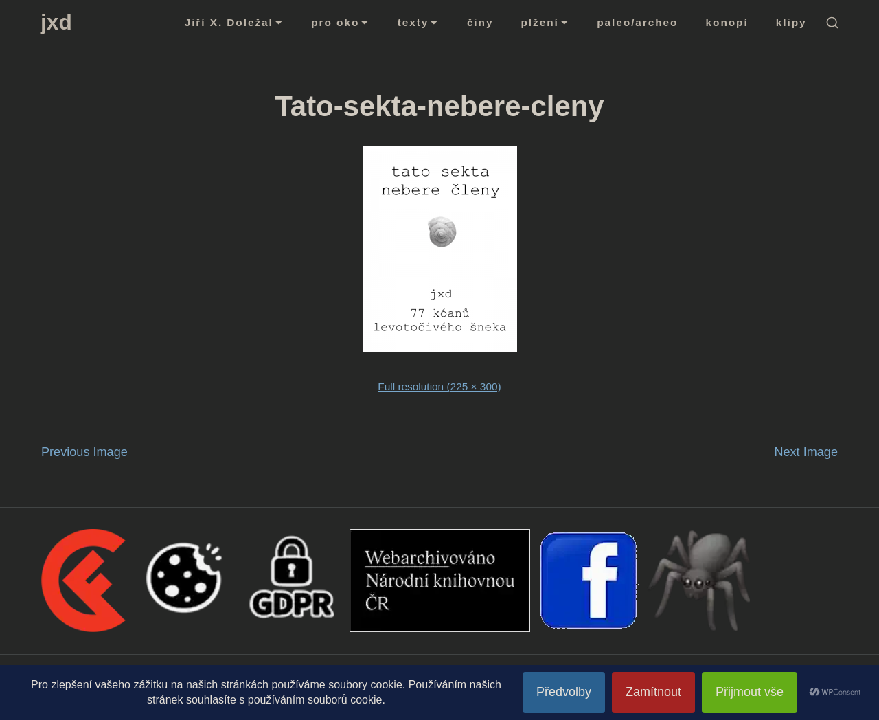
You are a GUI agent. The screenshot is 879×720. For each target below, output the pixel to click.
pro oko (340, 22)
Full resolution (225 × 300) (439, 386)
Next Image (806, 452)
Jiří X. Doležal (234, 22)
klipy (791, 22)
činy (480, 22)
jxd (56, 22)
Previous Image (84, 452)
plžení (545, 22)
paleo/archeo (637, 22)
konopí (727, 22)
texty (419, 22)
